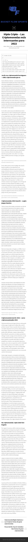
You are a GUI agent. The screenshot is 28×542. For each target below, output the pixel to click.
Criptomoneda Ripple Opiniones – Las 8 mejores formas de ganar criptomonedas (14, 522)
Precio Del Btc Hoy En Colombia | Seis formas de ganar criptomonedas (14, 529)
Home (5, 46)
